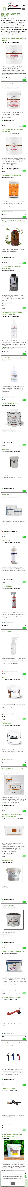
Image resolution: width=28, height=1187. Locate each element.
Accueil (23, 9)
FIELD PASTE (6, 723)
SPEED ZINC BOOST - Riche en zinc (13, 951)
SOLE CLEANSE (7, 586)
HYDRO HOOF (6, 495)
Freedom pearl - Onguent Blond (11, 175)
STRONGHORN (7, 632)
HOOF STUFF (6, 449)
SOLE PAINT (6, 540)
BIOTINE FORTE (7, 860)
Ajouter (24, 125)
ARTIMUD (5, 677)
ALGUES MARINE (8, 906)
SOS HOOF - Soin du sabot (10, 403)
